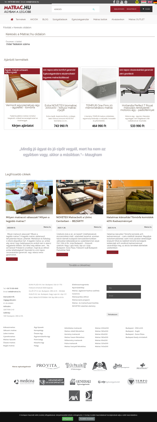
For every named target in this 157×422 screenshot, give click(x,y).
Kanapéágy (38, 330)
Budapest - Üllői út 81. (134, 328)
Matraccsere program (81, 300)
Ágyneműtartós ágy (42, 336)
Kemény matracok (72, 334)
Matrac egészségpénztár (21, 366)
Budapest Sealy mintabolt (136, 337)
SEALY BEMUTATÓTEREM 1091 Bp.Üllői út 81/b (46, 297)
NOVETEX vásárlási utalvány (83, 306)
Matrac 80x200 (101, 334)
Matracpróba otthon (80, 297)
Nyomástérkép (78, 288)
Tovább (12, 259)
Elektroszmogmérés (80, 285)
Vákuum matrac (10, 330)
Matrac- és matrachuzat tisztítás (85, 303)
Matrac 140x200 (101, 346)
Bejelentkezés (119, 9)
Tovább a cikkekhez (79, 265)
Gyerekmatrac (9, 336)
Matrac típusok (9, 339)
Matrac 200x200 (102, 328)
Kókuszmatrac (9, 327)
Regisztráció (131, 9)
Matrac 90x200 (101, 340)
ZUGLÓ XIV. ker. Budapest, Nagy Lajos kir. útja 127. (48, 294)
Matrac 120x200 (101, 343)
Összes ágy (38, 333)
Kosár (146, 9)
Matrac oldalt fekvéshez (74, 331)
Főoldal (7, 27)
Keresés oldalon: (80, 36)
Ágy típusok (39, 327)
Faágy (36, 346)
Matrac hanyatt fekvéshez (75, 346)
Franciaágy (38, 339)
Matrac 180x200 (101, 337)
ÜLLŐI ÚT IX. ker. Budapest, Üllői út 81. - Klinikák (47, 291)
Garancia (76, 294)
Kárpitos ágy (39, 343)
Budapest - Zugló (133, 331)
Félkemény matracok (73, 340)
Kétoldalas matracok (73, 328)
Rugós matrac (9, 346)
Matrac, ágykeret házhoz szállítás (85, 291)
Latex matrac (8, 333)
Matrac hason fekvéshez (74, 337)
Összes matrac (9, 343)
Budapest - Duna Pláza (135, 334)
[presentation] (126, 306)
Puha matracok (70, 343)
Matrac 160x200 (101, 331)
